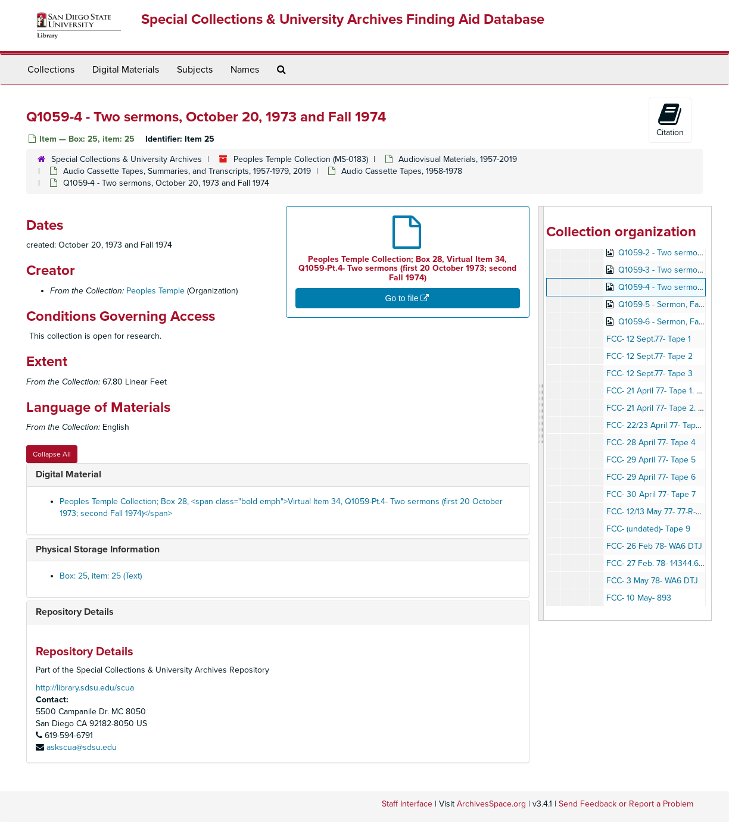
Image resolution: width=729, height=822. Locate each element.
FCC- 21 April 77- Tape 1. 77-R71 (662, 391)
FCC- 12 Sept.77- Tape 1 (648, 339)
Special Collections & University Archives (126, 159)
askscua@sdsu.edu (81, 747)
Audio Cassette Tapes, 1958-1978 (401, 171)
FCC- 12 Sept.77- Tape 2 (649, 356)
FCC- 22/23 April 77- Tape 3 (657, 425)
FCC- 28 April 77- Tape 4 (651, 442)
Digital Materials (125, 70)
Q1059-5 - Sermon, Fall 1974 (669, 304)
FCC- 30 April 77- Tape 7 (651, 494)
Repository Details (75, 612)
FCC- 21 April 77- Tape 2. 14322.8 (666, 408)
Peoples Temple (155, 291)
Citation (670, 119)
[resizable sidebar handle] (541, 413)
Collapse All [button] (52, 454)
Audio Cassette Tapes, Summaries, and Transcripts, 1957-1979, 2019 (187, 171)
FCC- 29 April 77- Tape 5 (651, 460)
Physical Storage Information (98, 549)
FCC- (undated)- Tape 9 (648, 529)
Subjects (195, 70)
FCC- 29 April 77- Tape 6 (651, 477)
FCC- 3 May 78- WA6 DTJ (652, 581)
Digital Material (68, 474)
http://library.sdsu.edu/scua (85, 688)
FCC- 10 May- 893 (638, 598)
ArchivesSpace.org (491, 804)
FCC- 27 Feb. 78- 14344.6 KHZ (661, 563)
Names (244, 70)
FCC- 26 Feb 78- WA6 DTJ (654, 546)
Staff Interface (407, 804)
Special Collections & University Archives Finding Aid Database (342, 19)
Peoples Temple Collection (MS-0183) (300, 159)
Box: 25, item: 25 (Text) (101, 576)
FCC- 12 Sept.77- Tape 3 (649, 373)
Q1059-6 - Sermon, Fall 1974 (669, 322)
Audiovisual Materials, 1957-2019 (457, 159)
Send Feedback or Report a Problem (626, 804)
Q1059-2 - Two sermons (662, 253)
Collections (50, 70)
